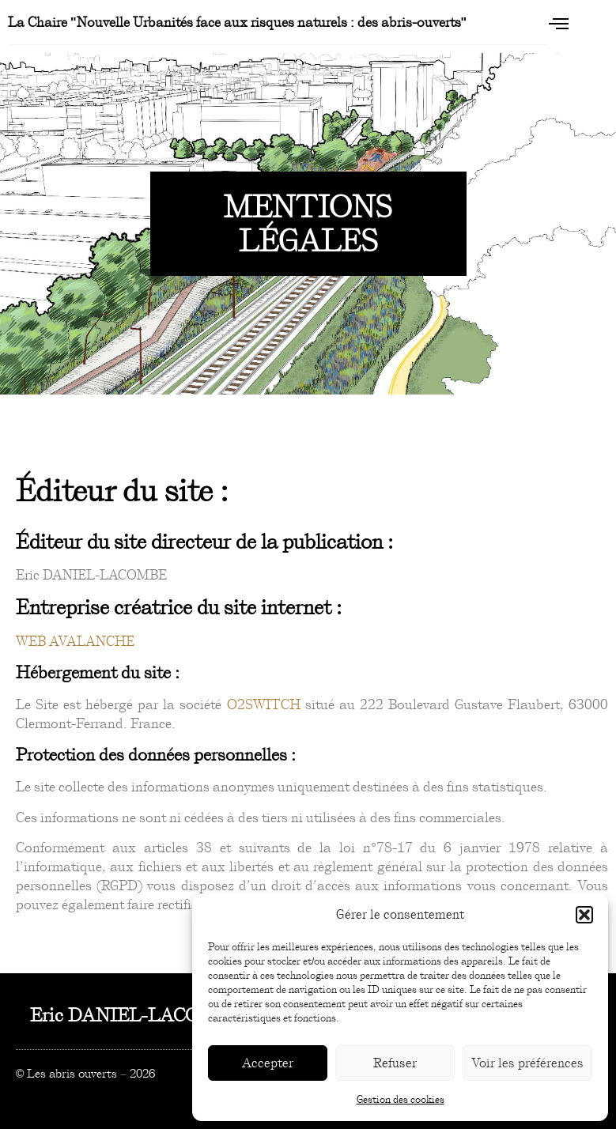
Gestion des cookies (400, 1099)
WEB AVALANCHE (75, 641)
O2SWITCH (263, 704)
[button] (584, 915)
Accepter (267, 1062)
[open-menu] (557, 23)
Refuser (395, 1062)
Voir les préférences (527, 1062)
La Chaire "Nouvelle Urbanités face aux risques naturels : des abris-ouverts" (237, 22)
